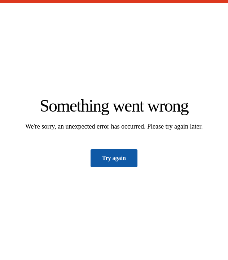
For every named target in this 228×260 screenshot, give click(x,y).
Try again (114, 158)
